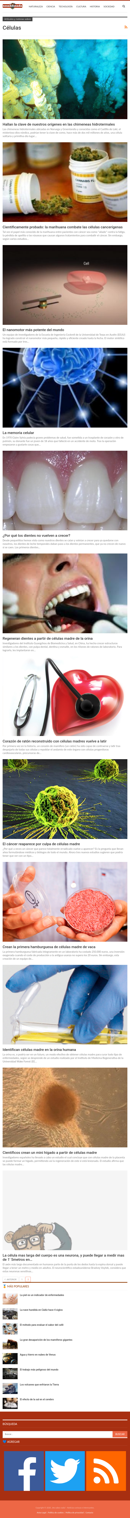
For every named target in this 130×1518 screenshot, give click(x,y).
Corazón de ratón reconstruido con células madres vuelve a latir (55, 741)
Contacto (89, 1512)
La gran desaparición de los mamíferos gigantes (46, 1339)
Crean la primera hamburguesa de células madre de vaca (49, 947)
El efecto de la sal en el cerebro (37, 1399)
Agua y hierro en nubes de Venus (38, 1354)
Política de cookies (56, 1512)
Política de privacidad (75, 1512)
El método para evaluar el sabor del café (42, 1324)
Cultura (81, 6)
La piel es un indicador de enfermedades (42, 1295)
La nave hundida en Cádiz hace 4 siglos (41, 1309)
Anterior (10, 1279)
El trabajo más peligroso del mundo (39, 1369)
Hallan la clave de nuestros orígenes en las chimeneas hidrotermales (59, 124)
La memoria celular (18, 433)
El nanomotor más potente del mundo (33, 330)
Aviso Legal (41, 1512)
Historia (95, 6)
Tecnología (66, 6)
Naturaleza (36, 6)
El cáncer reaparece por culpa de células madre (41, 844)
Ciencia (50, 6)
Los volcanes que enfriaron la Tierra (39, 1384)
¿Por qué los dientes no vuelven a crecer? (36, 535)
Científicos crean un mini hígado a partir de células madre (50, 1153)
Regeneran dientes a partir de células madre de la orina (48, 638)
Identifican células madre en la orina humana (39, 1050)
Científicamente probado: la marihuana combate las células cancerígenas (63, 227)
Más (105, 6)
